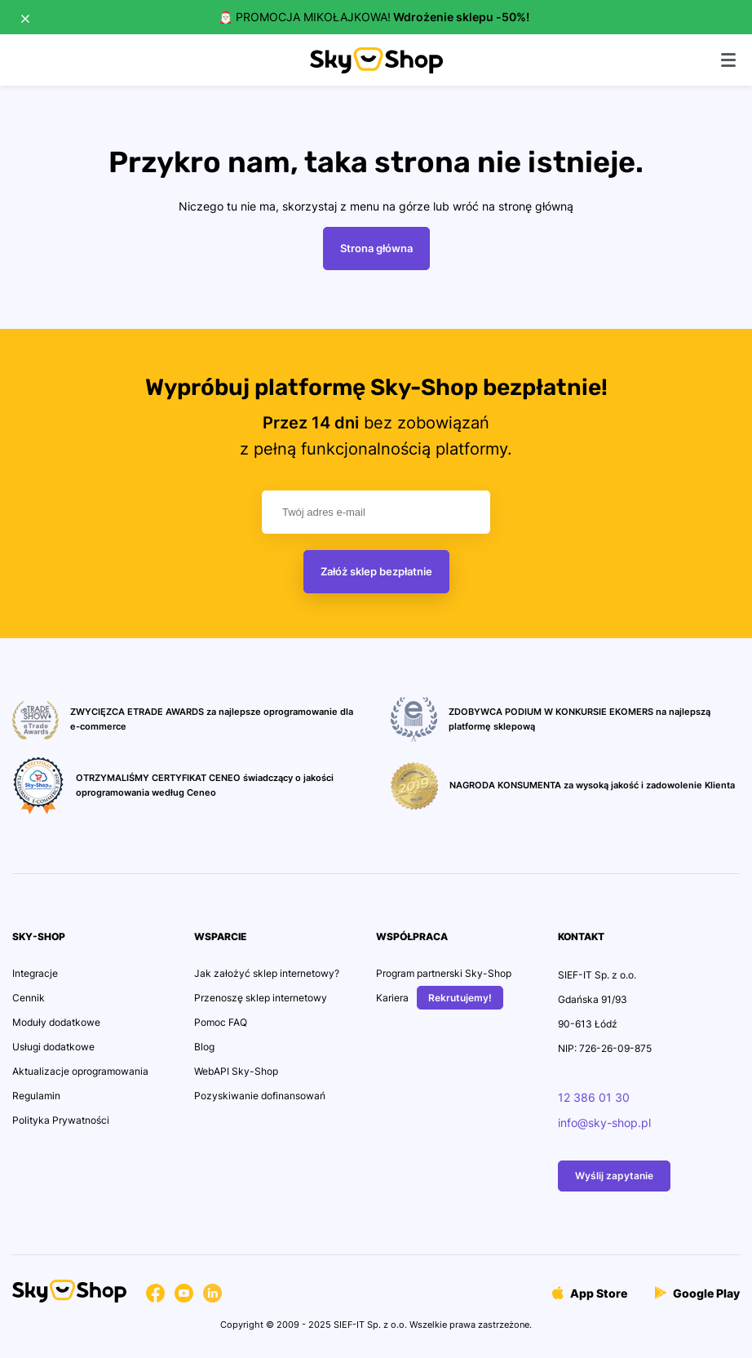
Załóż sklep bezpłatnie (376, 571)
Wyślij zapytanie (614, 1175)
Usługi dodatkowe (53, 1047)
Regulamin (36, 1096)
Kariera (392, 998)
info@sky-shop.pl (604, 1122)
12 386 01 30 (594, 1097)
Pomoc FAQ (220, 1022)
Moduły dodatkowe (56, 1022)
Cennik (28, 998)
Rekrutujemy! (460, 998)
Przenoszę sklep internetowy (260, 998)
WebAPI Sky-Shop (236, 1071)
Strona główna (376, 248)
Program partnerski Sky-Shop (443, 973)
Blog (204, 1047)
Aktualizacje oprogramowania (80, 1071)
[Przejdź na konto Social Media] (155, 1295)
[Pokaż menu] (728, 60)
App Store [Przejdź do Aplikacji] (589, 1293)
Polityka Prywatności (60, 1120)
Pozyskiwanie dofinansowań (259, 1096)
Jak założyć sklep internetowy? (266, 973)
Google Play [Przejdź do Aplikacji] (697, 1293)
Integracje (35, 973)
